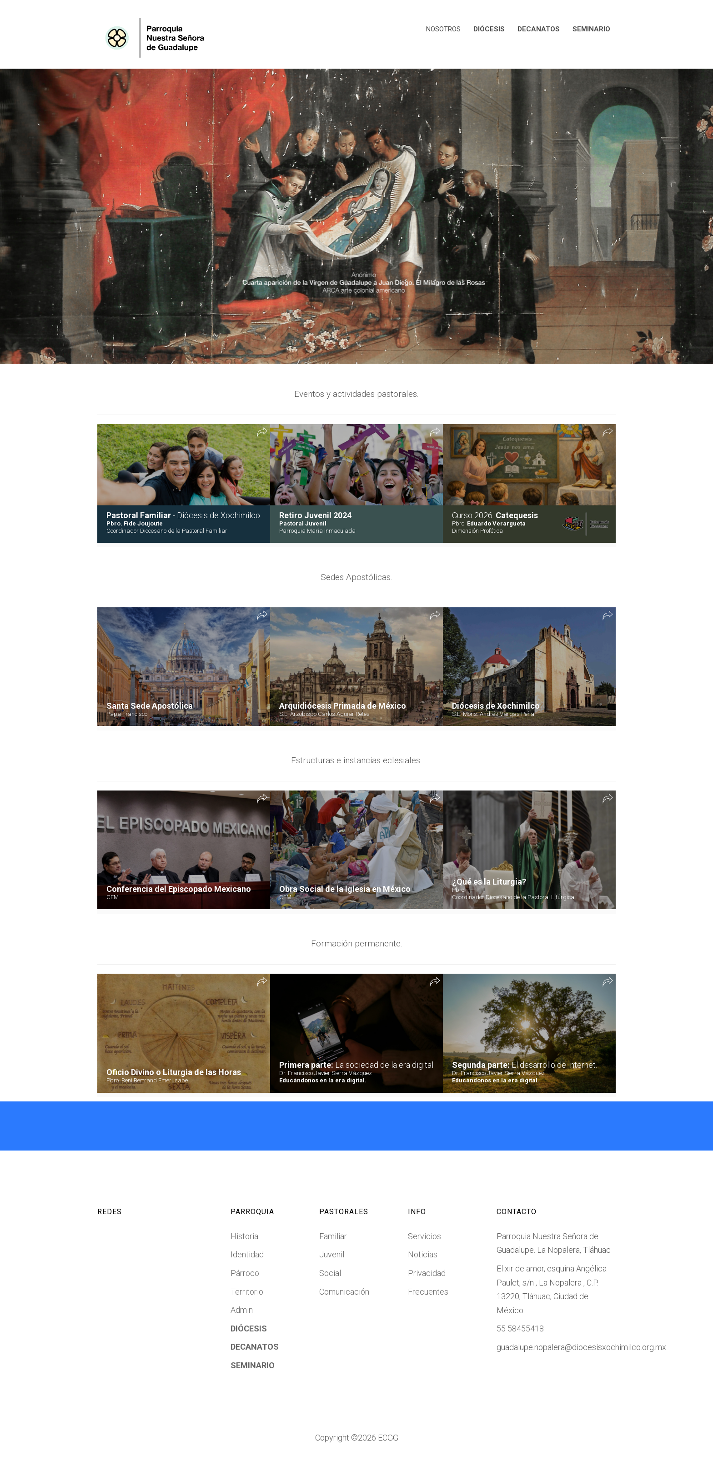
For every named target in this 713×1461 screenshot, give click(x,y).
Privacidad (427, 1273)
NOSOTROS (443, 29)
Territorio (247, 1291)
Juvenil (331, 1254)
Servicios (424, 1236)
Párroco (245, 1273)
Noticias (422, 1254)
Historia (244, 1236)
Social (330, 1273)
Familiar (333, 1236)
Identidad (247, 1254)
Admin (242, 1310)
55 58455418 (520, 1328)
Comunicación (344, 1291)
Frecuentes (428, 1291)
